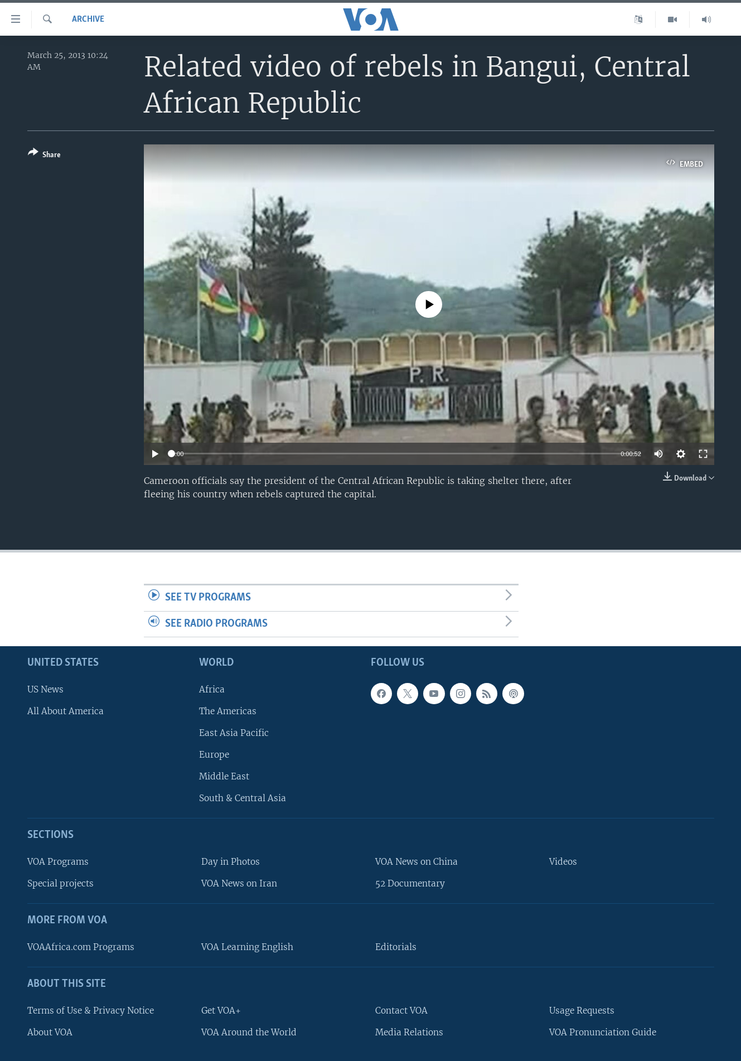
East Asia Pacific (234, 733)
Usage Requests (581, 1010)
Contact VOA (401, 1010)
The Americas (227, 711)
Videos (563, 861)
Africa (212, 689)
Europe (214, 754)
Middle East (224, 776)
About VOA (49, 1032)
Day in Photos (230, 861)
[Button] (44, 155)
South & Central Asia (242, 798)
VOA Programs (58, 861)
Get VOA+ (221, 1010)
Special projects (60, 883)
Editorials (395, 947)
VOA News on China (416, 861)
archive (88, 19)
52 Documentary (410, 883)
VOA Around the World (249, 1032)
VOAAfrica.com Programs (80, 947)
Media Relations (409, 1032)
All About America (65, 711)
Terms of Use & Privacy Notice (90, 1010)
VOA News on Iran (239, 883)
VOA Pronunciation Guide (602, 1032)
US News (45, 689)
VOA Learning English (247, 947)
